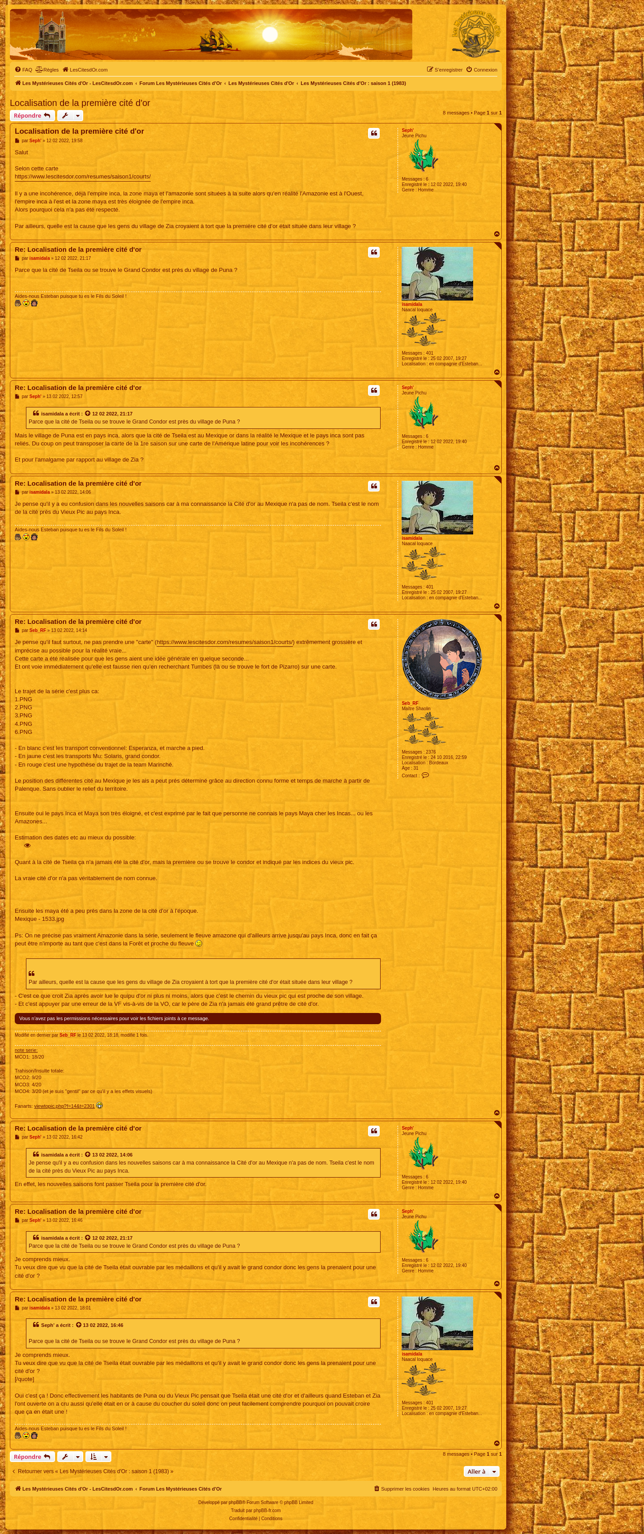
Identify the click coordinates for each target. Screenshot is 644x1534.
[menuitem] (23, 69)
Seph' (408, 130)
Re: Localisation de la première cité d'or (78, 249)
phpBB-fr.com (267, 1510)
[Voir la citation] (88, 414)
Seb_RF (410, 703)
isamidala (412, 304)
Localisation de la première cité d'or (80, 103)
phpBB (235, 1502)
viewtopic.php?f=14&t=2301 (64, 1106)
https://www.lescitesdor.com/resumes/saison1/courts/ (83, 176)
